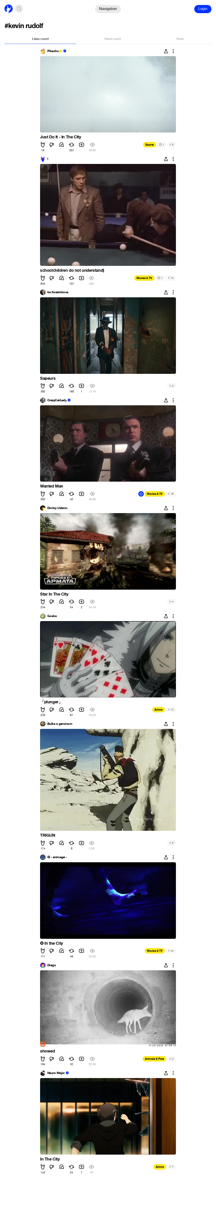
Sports (149, 145)
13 (171, 709)
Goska (52, 616)
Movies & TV (144, 278)
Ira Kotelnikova (57, 292)
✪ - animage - (57, 857)
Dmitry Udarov (57, 508)
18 (171, 494)
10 (171, 278)
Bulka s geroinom (59, 724)
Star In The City (54, 594)
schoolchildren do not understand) (72, 270)
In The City (50, 1159)
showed (47, 1051)
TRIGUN (47, 835)
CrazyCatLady (57, 400)
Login (202, 8)
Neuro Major (56, 1073)
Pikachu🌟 (54, 51)
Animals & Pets (154, 1059)
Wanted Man (51, 486)
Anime (158, 709)
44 (171, 951)
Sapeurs (47, 378)
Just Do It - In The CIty (60, 137)
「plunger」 (51, 702)
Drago (51, 965)
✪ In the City (51, 943)
